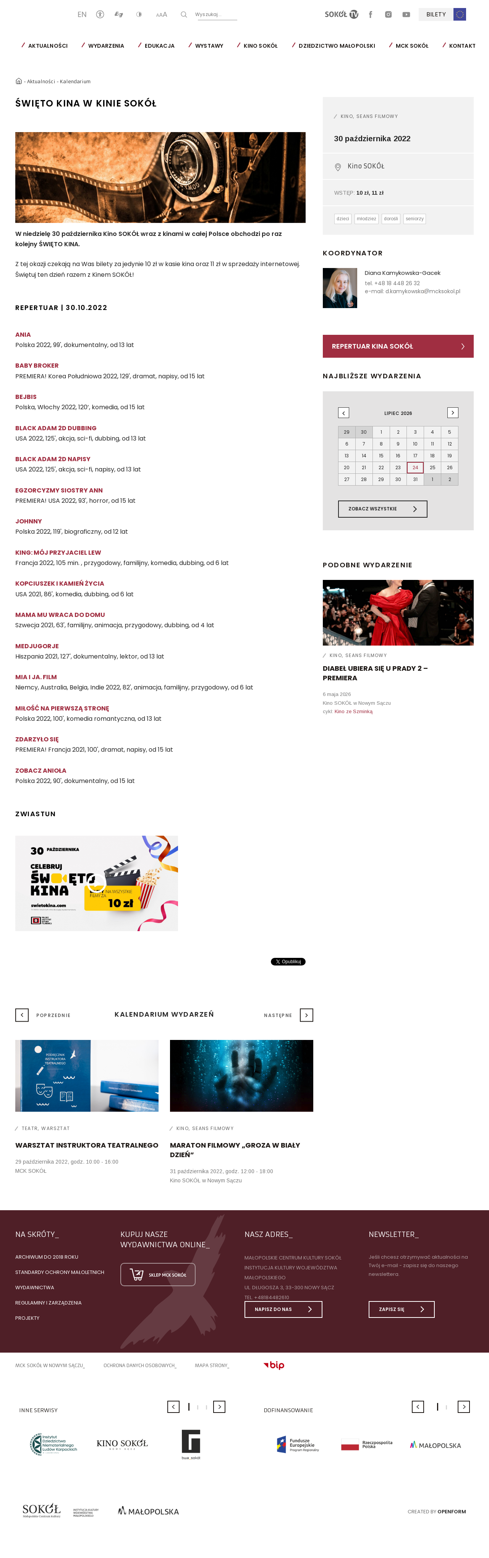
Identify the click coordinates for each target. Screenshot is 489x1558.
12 (450, 444)
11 (432, 444)
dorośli (391, 218)
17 (415, 455)
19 (449, 455)
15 (381, 455)
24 (415, 467)
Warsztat (55, 1128)
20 (347, 467)
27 (347, 479)
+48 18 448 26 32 (397, 283)
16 (398, 455)
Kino (347, 116)
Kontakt (462, 46)
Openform (451, 1511)
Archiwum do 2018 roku (46, 1257)
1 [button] (188, 1407)
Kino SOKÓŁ (260, 46)
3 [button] (206, 1407)
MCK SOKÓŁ (412, 46)
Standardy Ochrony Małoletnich (59, 1272)
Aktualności (48, 46)
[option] (160, 177)
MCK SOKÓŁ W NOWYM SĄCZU (49, 1365)
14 (364, 455)
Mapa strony (211, 1365)
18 (432, 455)
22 (381, 467)
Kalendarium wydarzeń (164, 1014)
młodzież (366, 218)
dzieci (343, 218)
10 (415, 444)
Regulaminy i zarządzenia (48, 1302)
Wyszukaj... (233, 14)
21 (364, 467)
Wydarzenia (106, 46)
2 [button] (197, 1407)
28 (364, 479)
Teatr (30, 1128)
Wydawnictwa (34, 1287)
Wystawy (209, 46)
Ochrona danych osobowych (139, 1365)
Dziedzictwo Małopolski (337, 46)
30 (398, 479)
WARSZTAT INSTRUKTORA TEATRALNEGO (87, 1145)
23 (398, 467)
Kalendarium (75, 81)
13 (347, 455)
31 (415, 479)
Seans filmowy (377, 116)
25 (433, 467)
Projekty (27, 1318)
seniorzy (415, 218)
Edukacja (160, 46)
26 (450, 467)
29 (381, 479)
